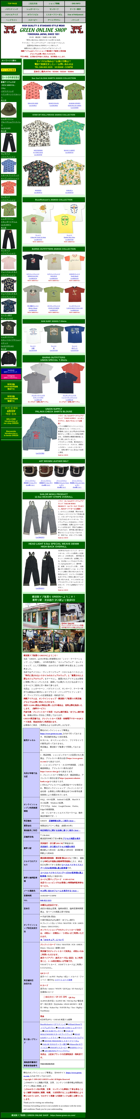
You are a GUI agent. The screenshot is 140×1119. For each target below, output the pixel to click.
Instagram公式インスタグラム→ (11, 376)
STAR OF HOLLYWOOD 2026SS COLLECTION (53, 115)
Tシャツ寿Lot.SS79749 (54, 348)
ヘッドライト (11, 20)
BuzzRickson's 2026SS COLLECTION (53, 200)
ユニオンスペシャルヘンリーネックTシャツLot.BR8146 (69, 397)
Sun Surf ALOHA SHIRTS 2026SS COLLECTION (54, 78)
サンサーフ (54, 9)
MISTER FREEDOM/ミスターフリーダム (61, 1041)
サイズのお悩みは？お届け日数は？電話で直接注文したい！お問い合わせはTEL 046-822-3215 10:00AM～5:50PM (53, 64)
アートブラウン (54, 20)
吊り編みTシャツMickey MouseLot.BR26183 (33, 308)
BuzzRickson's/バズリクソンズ (53, 1024)
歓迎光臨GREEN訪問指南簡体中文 (11, 386)
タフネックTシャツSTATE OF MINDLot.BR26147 (53, 308)
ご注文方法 (32, 4)
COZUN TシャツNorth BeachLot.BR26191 (74, 276)
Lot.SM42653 (40, 537)
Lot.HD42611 (40, 588)
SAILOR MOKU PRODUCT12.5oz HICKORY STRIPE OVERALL (54, 495)
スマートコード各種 (63, 980)
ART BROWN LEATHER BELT (53, 461)
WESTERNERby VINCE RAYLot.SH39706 (38, 152)
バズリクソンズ (11, 9)
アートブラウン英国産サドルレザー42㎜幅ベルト (30, 483)
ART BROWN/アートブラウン (57, 1051)
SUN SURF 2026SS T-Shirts (53, 321)
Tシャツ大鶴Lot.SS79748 (33, 348)
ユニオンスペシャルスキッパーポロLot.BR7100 (38, 397)
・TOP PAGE (11, 4)
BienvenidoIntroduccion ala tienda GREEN (11, 433)
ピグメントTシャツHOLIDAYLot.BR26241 (53, 276)
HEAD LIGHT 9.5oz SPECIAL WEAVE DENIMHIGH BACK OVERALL (54, 545)
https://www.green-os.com (51, 734)
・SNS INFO (75, 4)
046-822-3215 (45, 900)
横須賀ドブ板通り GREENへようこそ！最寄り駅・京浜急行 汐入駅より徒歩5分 (53, 598)
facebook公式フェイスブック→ (11, 371)
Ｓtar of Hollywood (75, 15)
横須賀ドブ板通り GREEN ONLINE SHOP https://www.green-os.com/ (43, 1115)
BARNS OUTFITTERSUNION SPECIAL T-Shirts (53, 358)
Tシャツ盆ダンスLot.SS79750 (74, 348)
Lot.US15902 (40, 453)
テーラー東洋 (75, 9)
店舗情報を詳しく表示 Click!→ (62, 821)
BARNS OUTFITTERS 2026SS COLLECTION (54, 249)
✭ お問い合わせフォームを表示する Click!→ (59, 891)
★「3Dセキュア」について (52, 940)
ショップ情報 (54, 4)
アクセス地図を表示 (71, 839)
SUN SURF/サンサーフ (54, 1031)
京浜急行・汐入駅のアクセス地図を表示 (57, 847)
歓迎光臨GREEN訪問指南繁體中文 (11, 398)
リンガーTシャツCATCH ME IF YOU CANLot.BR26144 (75, 308)
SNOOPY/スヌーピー (59, 1048)
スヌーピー (32, 20)
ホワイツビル (32, 15)
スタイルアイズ (11, 15)
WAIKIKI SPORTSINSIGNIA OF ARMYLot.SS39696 (74, 105)
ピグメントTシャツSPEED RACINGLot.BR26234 (33, 276)
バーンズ (75, 20)
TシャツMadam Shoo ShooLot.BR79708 (69, 237)
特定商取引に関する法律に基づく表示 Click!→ (60, 830)
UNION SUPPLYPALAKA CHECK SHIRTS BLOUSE (53, 410)
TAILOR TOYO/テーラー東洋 (54, 1044)
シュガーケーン (32, 9)
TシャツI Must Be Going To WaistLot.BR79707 (38, 237)
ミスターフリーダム (54, 15)
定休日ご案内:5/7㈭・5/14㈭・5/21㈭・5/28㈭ (54, 71)
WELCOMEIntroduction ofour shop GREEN (11, 421)
